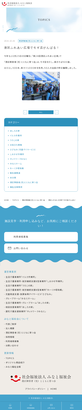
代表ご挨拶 (11, 323)
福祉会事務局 (16, 187)
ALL (41, 112)
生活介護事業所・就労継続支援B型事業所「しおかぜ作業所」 (35, 281)
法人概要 (10, 328)
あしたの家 (15, 130)
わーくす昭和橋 (17, 168)
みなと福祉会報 (13, 366)
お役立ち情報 (16, 145)
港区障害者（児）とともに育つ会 (21, 332)
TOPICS (10, 358)
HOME (53, 388)
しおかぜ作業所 (17, 154)
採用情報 (10, 336)
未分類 (13, 177)
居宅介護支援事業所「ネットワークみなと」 (26, 311)
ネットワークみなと (18, 159)
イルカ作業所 (16, 135)
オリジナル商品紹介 (15, 362)
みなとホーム (16, 163)
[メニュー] (72, 406)
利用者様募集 (21, 236)
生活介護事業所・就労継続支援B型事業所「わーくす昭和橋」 (34, 289)
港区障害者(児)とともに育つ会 (24, 182)
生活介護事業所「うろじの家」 (20, 285)
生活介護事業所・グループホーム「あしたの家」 (28, 302)
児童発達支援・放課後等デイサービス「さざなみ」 (29, 294)
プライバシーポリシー (35, 388)
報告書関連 (15, 173)
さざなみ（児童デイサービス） (23, 149)
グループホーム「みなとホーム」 (21, 298)
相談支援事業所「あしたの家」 (20, 307)
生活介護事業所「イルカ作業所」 (21, 276)
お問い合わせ (21, 248)
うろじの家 (14, 140)
